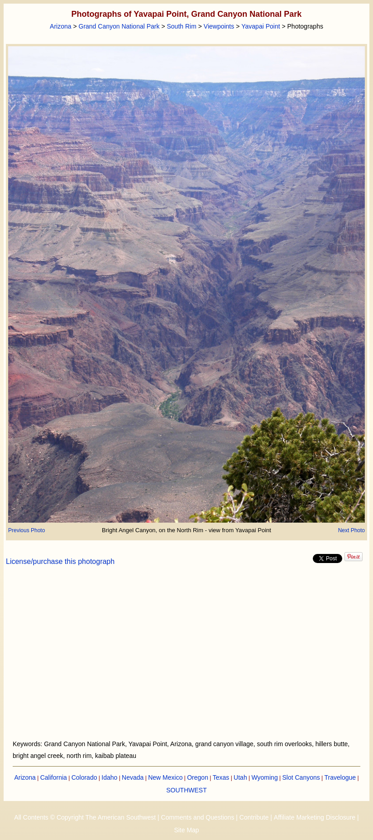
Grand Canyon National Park (119, 26)
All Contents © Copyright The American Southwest (85, 817)
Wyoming (264, 777)
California (53, 777)
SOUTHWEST (186, 790)
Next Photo (351, 530)
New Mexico (165, 777)
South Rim (181, 26)
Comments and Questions (197, 817)
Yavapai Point (260, 26)
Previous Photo (26, 530)
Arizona (60, 26)
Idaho (109, 777)
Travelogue (340, 777)
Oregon (197, 777)
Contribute (254, 817)
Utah (240, 777)
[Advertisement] (186, 658)
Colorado (84, 777)
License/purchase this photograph (60, 561)
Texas (221, 777)
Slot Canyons (301, 777)
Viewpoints (219, 26)
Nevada (132, 777)
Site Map (186, 830)
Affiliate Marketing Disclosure (314, 817)
